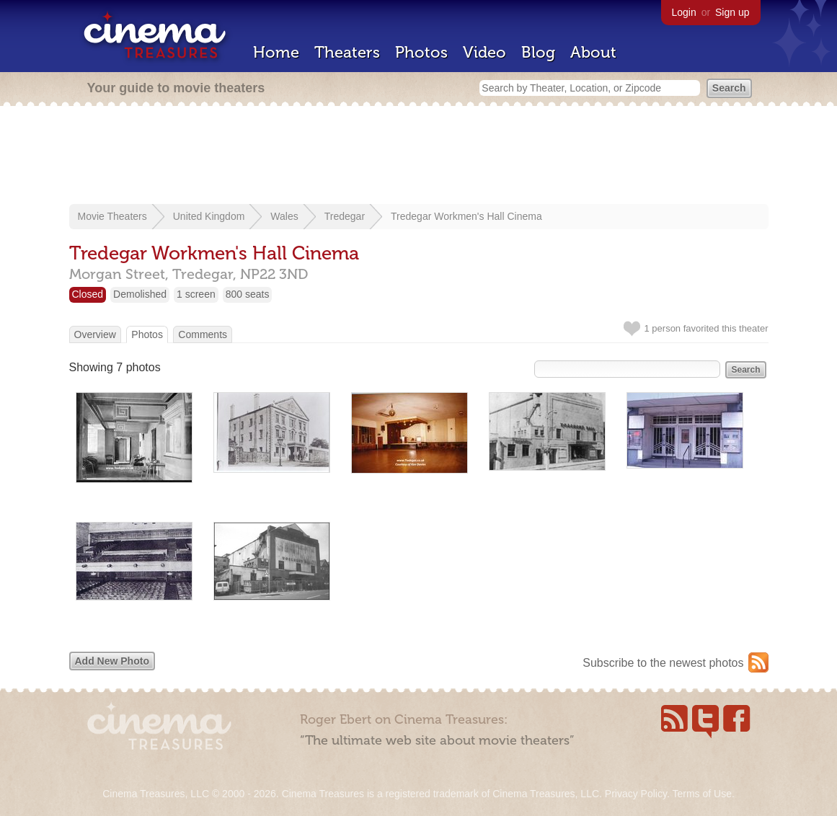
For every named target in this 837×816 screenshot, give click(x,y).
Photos (421, 52)
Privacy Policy (636, 793)
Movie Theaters (112, 216)
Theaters (347, 52)
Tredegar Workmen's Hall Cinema (466, 216)
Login (684, 12)
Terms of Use (701, 793)
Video (484, 52)
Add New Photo (112, 661)
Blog (538, 52)
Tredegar (344, 216)
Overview (95, 334)
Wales (284, 216)
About (593, 52)
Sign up (732, 12)
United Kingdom (209, 216)
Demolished (140, 294)
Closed (88, 294)
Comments (202, 334)
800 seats (248, 294)
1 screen (196, 294)
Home (276, 52)
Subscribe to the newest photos (663, 663)
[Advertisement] (419, 156)
